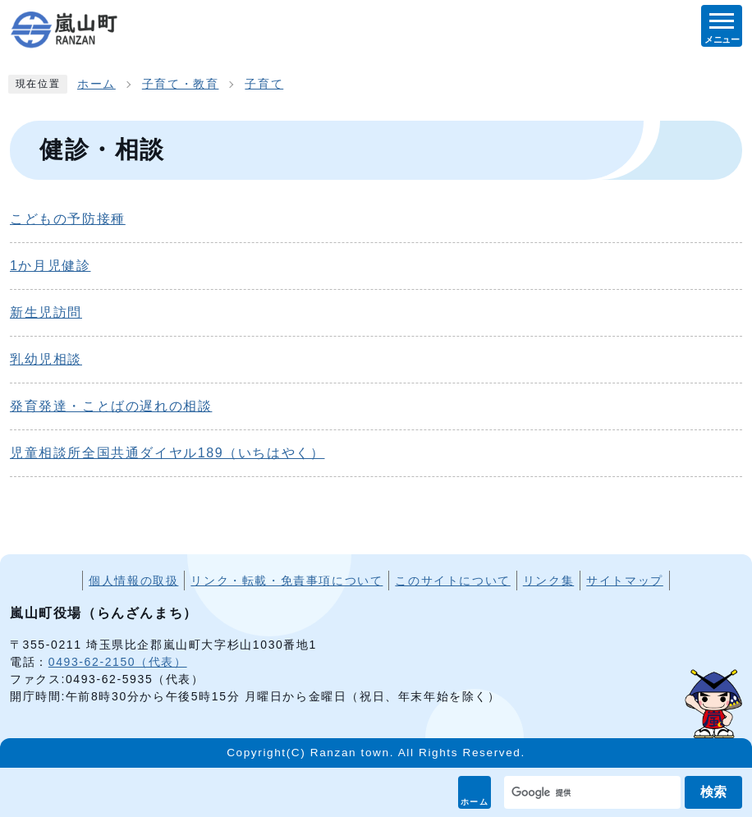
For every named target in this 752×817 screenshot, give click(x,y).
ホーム (475, 801)
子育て (264, 84)
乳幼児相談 (46, 359)
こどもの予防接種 (68, 219)
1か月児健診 (50, 266)
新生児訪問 (46, 312)
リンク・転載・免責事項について (286, 580)
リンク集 (548, 580)
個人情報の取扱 (133, 580)
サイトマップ (624, 580)
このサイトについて (452, 580)
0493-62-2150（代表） (117, 661)
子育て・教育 (180, 84)
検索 (713, 792)
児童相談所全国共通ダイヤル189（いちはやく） (167, 453)
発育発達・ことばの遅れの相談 (111, 406)
